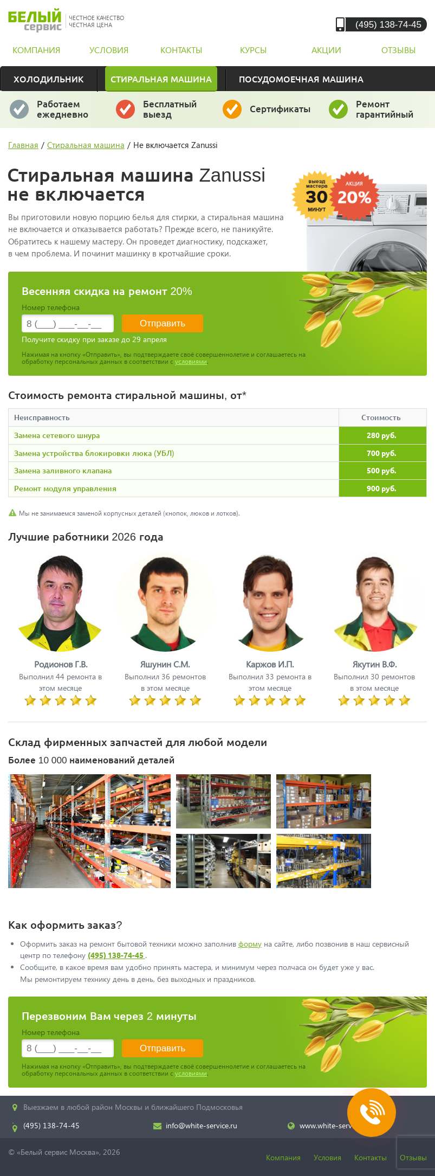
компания (36, 49)
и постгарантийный (388, 114)
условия (108, 49)
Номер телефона (51, 307)
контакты (181, 49)
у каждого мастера (280, 114)
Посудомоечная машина (301, 79)
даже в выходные (66, 114)
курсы (253, 49)
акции (326, 49)
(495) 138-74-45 (388, 24)
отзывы (398, 49)
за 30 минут (170, 114)
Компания (283, 1157)
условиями (191, 361)
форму (250, 944)
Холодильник (48, 79)
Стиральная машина (161, 79)
